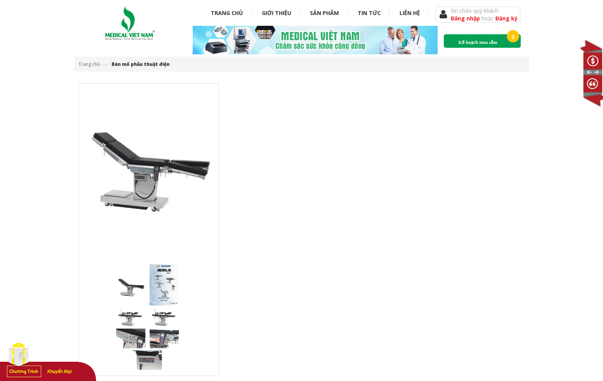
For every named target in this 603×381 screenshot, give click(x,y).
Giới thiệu (276, 13)
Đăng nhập (466, 18)
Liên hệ (410, 13)
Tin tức (369, 13)
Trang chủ (227, 13)
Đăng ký (506, 18)
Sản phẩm (324, 13)
